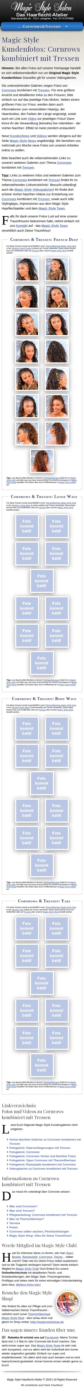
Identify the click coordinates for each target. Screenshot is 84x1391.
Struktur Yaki (17, 910)
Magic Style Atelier (67, 482)
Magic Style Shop (59, 251)
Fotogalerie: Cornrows (24, 1152)
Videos (41, 136)
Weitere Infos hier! (28, 1284)
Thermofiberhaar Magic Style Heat (61, 246)
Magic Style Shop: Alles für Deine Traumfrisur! (40, 1235)
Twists (58, 1257)
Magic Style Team (51, 208)
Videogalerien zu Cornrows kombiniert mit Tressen (43, 1168)
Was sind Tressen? (22, 1210)
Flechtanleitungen (51, 478)
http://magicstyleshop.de (47, 1322)
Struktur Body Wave (21, 707)
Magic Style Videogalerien (33, 189)
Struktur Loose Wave (21, 505)
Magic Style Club (27, 1268)
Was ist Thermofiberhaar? (26, 1219)
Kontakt (22, 225)
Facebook (51, 1337)
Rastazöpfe (30, 1257)
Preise (13, 1227)
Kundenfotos (20, 136)
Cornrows (9, 90)
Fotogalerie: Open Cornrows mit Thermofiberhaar (42, 1160)
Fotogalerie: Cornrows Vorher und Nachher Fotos (42, 1156)
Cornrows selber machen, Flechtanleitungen (39, 1231)
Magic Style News (23, 141)
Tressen (43, 90)
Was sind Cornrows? (23, 1206)
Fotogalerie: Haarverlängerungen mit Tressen (39, 1147)
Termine (14, 1223)
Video (32, 118)
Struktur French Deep (21, 248)
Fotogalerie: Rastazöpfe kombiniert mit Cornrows (42, 1164)
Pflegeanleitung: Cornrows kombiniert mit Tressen (43, 1214)
